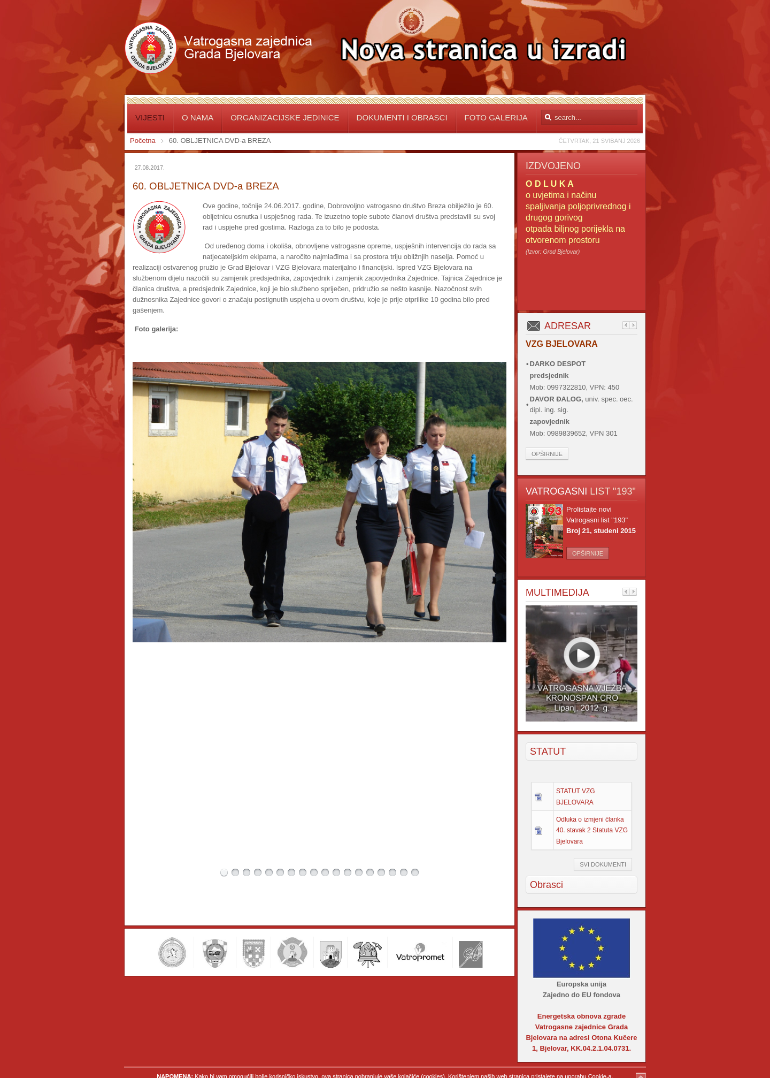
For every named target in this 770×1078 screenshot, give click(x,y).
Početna (143, 140)
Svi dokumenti (603, 864)
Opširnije (547, 454)
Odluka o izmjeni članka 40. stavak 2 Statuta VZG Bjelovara (592, 830)
